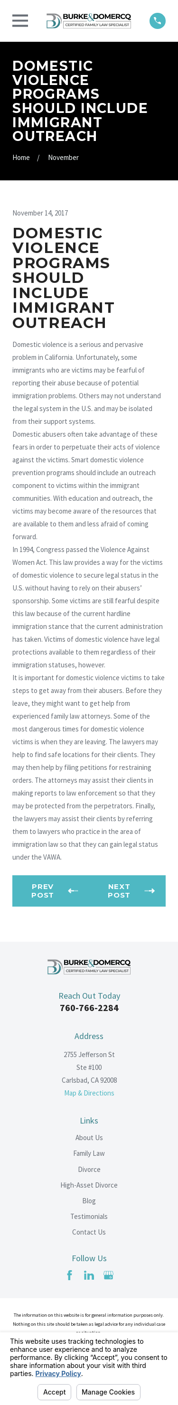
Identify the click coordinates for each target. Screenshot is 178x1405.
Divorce (89, 1169)
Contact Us (89, 1231)
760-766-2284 (89, 1007)
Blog (89, 1200)
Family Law (89, 1153)
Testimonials (89, 1216)
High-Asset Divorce (89, 1185)
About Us (89, 1137)
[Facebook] (70, 1275)
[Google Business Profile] (108, 1275)
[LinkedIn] (89, 1275)
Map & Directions (89, 1092)
